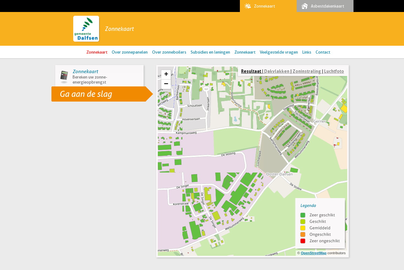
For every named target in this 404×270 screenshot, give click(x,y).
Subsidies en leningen (210, 52)
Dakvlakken (276, 71)
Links (306, 52)
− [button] (166, 84)
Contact (323, 52)
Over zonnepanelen (130, 52)
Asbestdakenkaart (321, 6)
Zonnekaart (258, 6)
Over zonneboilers (169, 52)
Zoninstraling (307, 71)
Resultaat (251, 71)
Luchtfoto (334, 71)
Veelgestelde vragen (279, 52)
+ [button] (166, 74)
